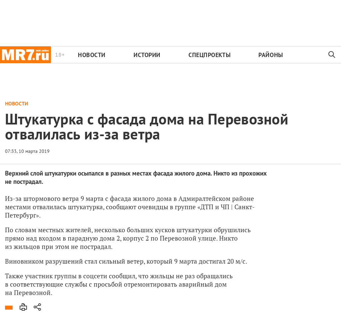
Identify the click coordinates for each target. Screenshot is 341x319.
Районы (270, 55)
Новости (92, 55)
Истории (147, 55)
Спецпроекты (209, 55)
